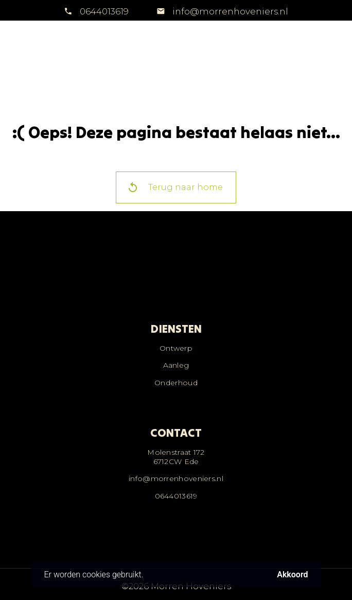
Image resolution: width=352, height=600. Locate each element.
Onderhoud (176, 382)
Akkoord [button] (292, 574)
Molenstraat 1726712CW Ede (176, 457)
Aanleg (176, 365)
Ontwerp (176, 348)
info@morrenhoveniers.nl (229, 11)
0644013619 (104, 11)
